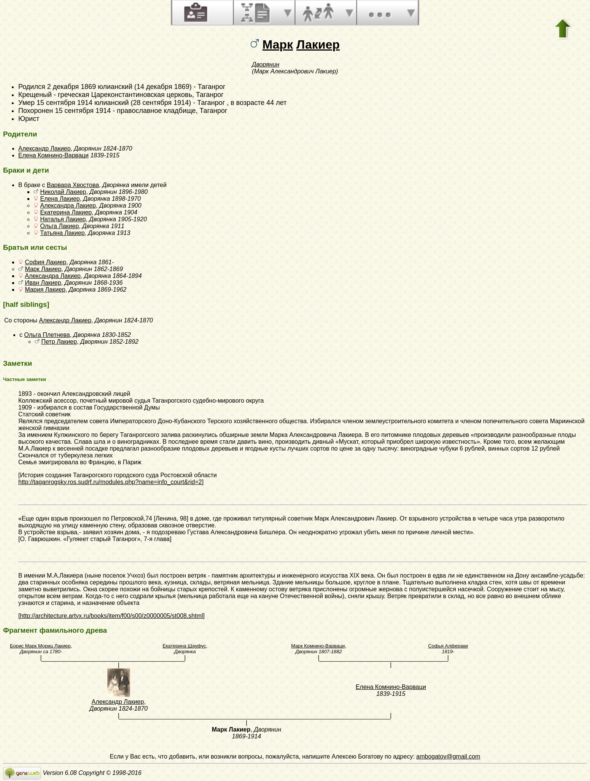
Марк (277, 44)
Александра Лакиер (68, 205)
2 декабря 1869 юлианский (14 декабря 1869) (119, 86)
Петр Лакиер (59, 341)
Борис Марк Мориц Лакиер (40, 646)
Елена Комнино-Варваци (53, 155)
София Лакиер (45, 262)
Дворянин (265, 64)
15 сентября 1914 (83, 110)
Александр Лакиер (44, 148)
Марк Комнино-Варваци (318, 646)
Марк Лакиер (43, 269)
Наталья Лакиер (63, 219)
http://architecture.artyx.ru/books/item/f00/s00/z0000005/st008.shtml (111, 616)
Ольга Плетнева (47, 335)
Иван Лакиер (43, 282)
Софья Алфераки (448, 646)
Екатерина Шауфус (184, 646)
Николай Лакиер (63, 192)
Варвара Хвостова (73, 185)
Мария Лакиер (45, 289)
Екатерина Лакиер (66, 212)
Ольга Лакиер (59, 226)
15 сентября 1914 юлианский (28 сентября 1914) (114, 102)
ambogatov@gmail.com (448, 756)
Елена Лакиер (60, 198)
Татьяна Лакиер (62, 233)
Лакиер (318, 44)
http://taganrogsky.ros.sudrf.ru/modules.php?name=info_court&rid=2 (110, 482)
